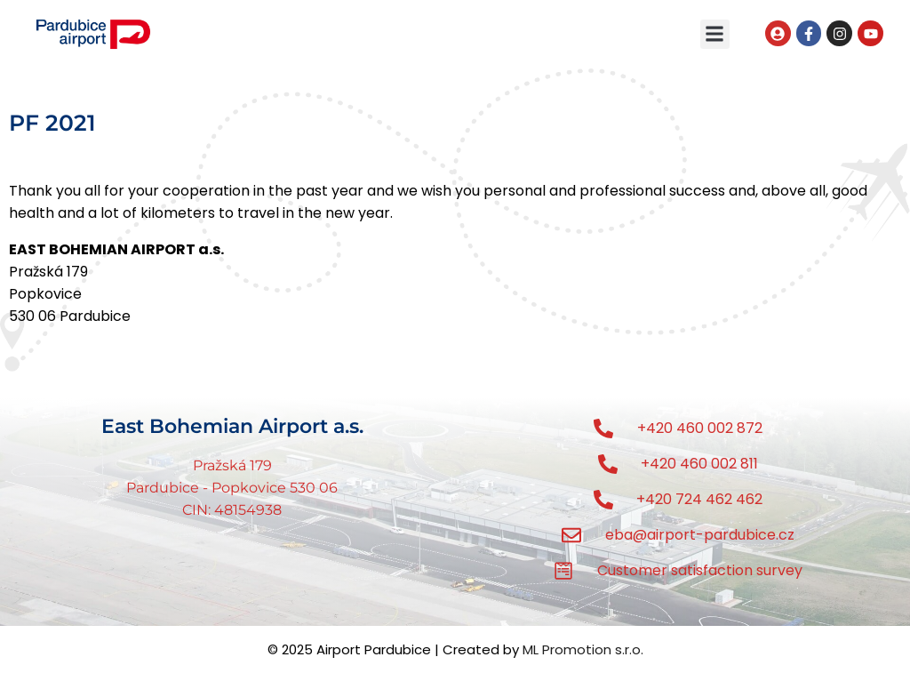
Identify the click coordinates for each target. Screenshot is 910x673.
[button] (715, 34)
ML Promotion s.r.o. (583, 649)
